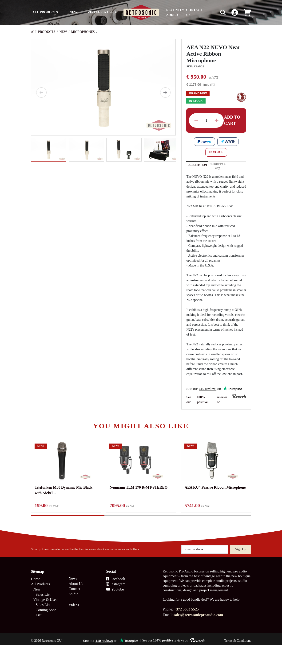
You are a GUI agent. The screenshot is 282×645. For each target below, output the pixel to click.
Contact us (194, 12)
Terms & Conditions (237, 637)
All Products (45, 12)
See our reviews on (216, 399)
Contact (74, 585)
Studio (73, 591)
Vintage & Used (101, 12)
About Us (75, 580)
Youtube (115, 586)
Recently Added (175, 12)
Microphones (83, 32)
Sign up (240, 546)
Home (35, 576)
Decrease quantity (196, 120)
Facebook (115, 576)
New (73, 12)
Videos (73, 602)
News (72, 575)
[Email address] (204, 546)
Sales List (43, 591)
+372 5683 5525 (186, 606)
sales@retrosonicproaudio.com (198, 612)
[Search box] (213, 12)
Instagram (115, 581)
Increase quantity (216, 120)
